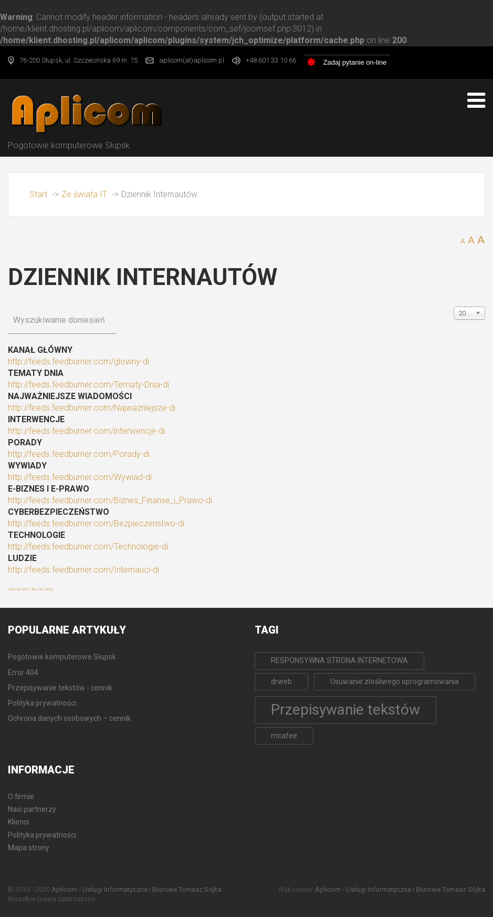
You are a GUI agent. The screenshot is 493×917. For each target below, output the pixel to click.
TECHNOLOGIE (36, 535)
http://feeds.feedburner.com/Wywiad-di (80, 477)
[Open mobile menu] (476, 100)
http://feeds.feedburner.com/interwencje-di (86, 431)
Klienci (18, 822)
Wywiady (27, 466)
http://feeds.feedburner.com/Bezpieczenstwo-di (96, 523)
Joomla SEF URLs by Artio (30, 589)
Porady (25, 442)
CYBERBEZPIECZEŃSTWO (58, 512)
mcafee (284, 735)
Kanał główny (40, 350)
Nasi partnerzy (32, 809)
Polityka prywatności (42, 835)
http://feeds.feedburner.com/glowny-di (78, 361)
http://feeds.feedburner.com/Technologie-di (88, 547)
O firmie (21, 796)
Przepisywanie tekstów (345, 709)
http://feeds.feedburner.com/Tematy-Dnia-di (88, 385)
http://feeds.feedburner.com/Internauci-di (83, 570)
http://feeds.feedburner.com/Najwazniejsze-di (91, 408)
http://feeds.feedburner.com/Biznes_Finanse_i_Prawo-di (110, 500)
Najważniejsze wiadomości (70, 396)
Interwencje (36, 419)
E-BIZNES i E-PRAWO (48, 489)
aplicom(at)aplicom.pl (191, 60)
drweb (281, 681)
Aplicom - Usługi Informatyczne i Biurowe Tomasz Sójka (136, 889)
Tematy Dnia (36, 373)
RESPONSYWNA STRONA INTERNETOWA (339, 660)
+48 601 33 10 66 (271, 60)
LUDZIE (22, 558)
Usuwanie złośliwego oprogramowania (394, 681)
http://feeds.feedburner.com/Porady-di (79, 454)
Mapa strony (28, 847)
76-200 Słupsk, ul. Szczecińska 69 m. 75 (78, 60)
